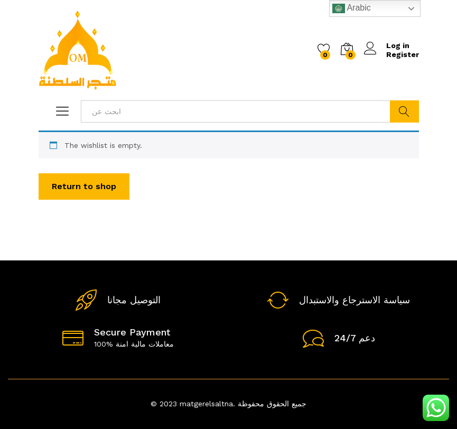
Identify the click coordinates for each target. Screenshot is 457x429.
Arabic (351, 8)
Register (402, 54)
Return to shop (84, 186)
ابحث (404, 111)
